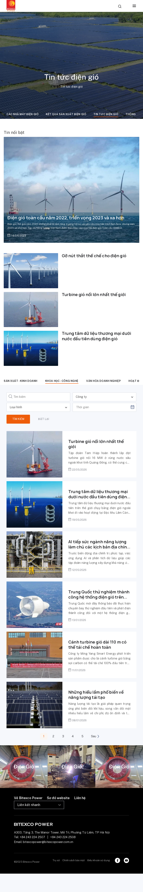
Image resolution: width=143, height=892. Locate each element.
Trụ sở (56, 860)
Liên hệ (79, 798)
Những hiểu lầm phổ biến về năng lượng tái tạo (96, 694)
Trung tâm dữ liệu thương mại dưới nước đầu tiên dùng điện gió (96, 336)
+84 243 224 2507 (32, 837)
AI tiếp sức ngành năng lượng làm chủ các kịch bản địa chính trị (99, 547)
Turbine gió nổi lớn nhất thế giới (94, 294)
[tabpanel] (24, 766)
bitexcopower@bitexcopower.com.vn (48, 842)
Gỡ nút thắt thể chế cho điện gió (94, 256)
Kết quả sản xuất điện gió (66, 114)
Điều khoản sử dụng (98, 860)
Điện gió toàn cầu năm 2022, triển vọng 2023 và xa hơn (65, 217)
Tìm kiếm (18, 418)
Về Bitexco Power (28, 798)
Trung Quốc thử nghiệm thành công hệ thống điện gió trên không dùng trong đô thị (98, 597)
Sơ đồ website (58, 798)
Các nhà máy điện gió (23, 114)
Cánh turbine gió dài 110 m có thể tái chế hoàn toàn (97, 644)
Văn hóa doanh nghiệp (103, 380)
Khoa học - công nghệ (61, 380)
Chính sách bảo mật (73, 860)
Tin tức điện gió (105, 114)
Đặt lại (43, 418)
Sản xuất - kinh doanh (20, 380)
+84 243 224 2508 (63, 837)
